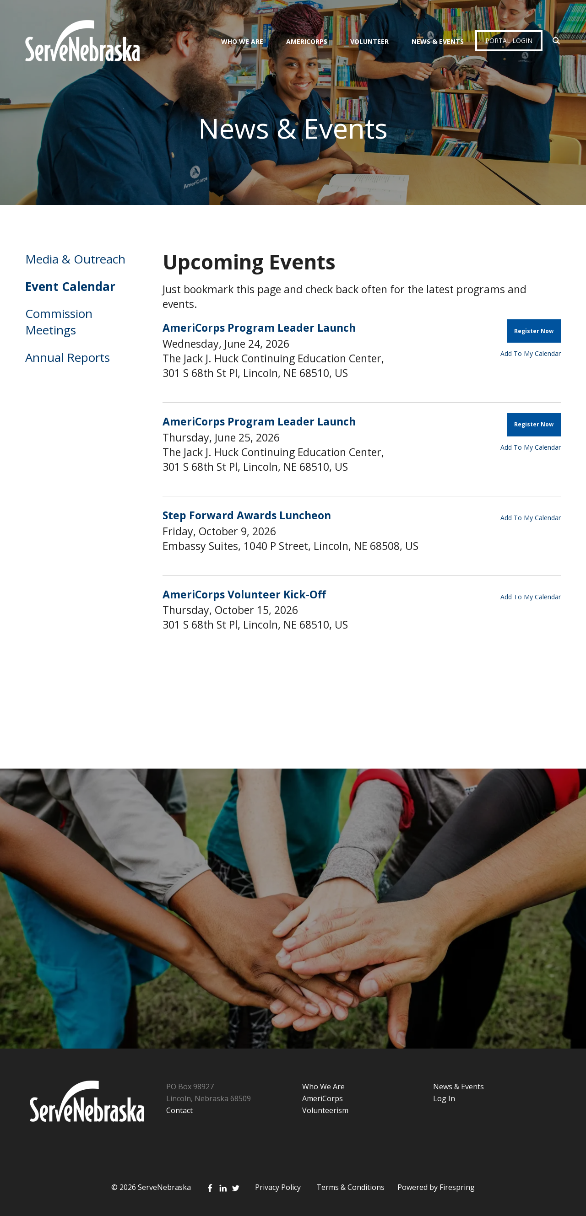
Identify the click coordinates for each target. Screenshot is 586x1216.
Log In (444, 1098)
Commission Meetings (58, 321)
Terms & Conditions (350, 1187)
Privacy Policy (278, 1187)
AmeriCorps (306, 41)
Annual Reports (67, 357)
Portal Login (508, 40)
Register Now (533, 331)
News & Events (438, 41)
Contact (179, 1110)
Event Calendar (70, 286)
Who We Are (242, 41)
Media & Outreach (75, 259)
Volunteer (369, 41)
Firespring (457, 1187)
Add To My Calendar (530, 353)
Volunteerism (325, 1110)
